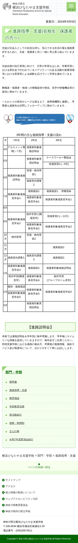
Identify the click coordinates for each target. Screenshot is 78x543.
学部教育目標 (16, 406)
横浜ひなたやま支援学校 (18, 455)
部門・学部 (13, 372)
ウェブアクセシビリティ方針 (21, 498)
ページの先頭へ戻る (39, 467)
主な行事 (14, 431)
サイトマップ (12, 480)
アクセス (10, 486)
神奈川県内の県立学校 (17, 511)
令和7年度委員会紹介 (21, 439)
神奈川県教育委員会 (16, 505)
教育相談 (14, 398)
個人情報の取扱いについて (20, 492)
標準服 (13, 381)
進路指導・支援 (18, 390)
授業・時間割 (16, 423)
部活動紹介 (15, 414)
